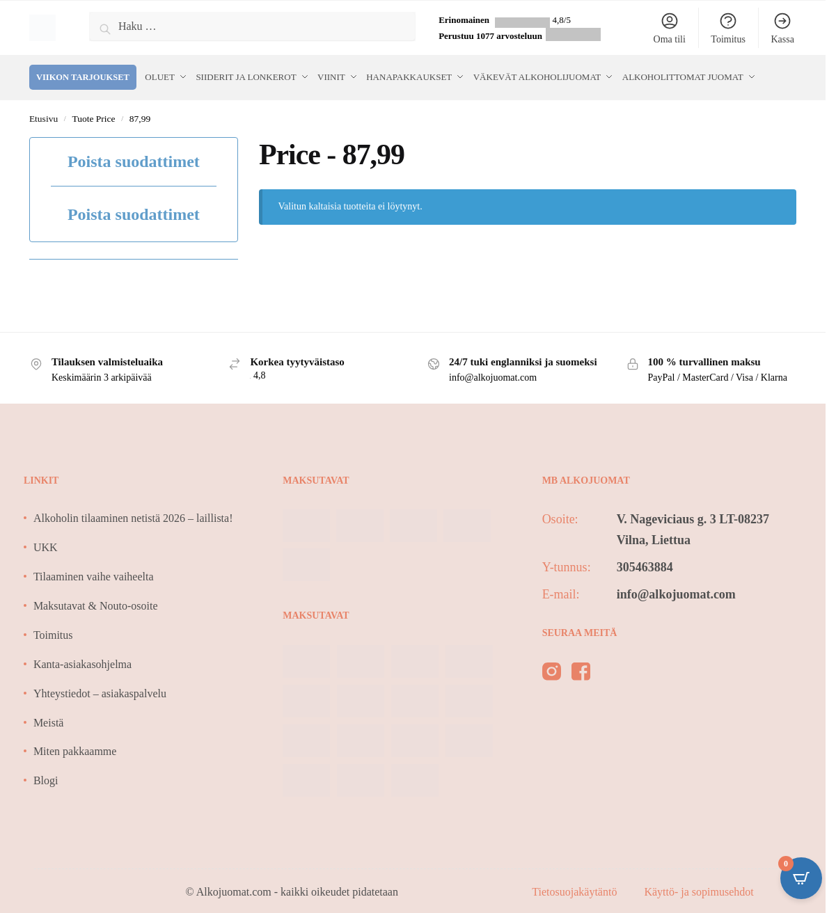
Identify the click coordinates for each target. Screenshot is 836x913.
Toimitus (728, 28)
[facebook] (580, 671)
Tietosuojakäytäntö (576, 888)
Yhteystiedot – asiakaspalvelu (99, 690)
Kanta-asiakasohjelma (82, 661)
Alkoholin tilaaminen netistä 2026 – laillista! (133, 515)
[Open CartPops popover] (801, 878)
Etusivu (43, 115)
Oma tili (670, 28)
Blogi (45, 778)
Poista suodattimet (134, 159)
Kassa (782, 28)
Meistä (48, 719)
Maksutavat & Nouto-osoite (95, 602)
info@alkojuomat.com (676, 591)
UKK (45, 544)
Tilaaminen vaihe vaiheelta (93, 574)
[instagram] (551, 671)
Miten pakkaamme (75, 748)
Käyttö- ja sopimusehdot (698, 888)
